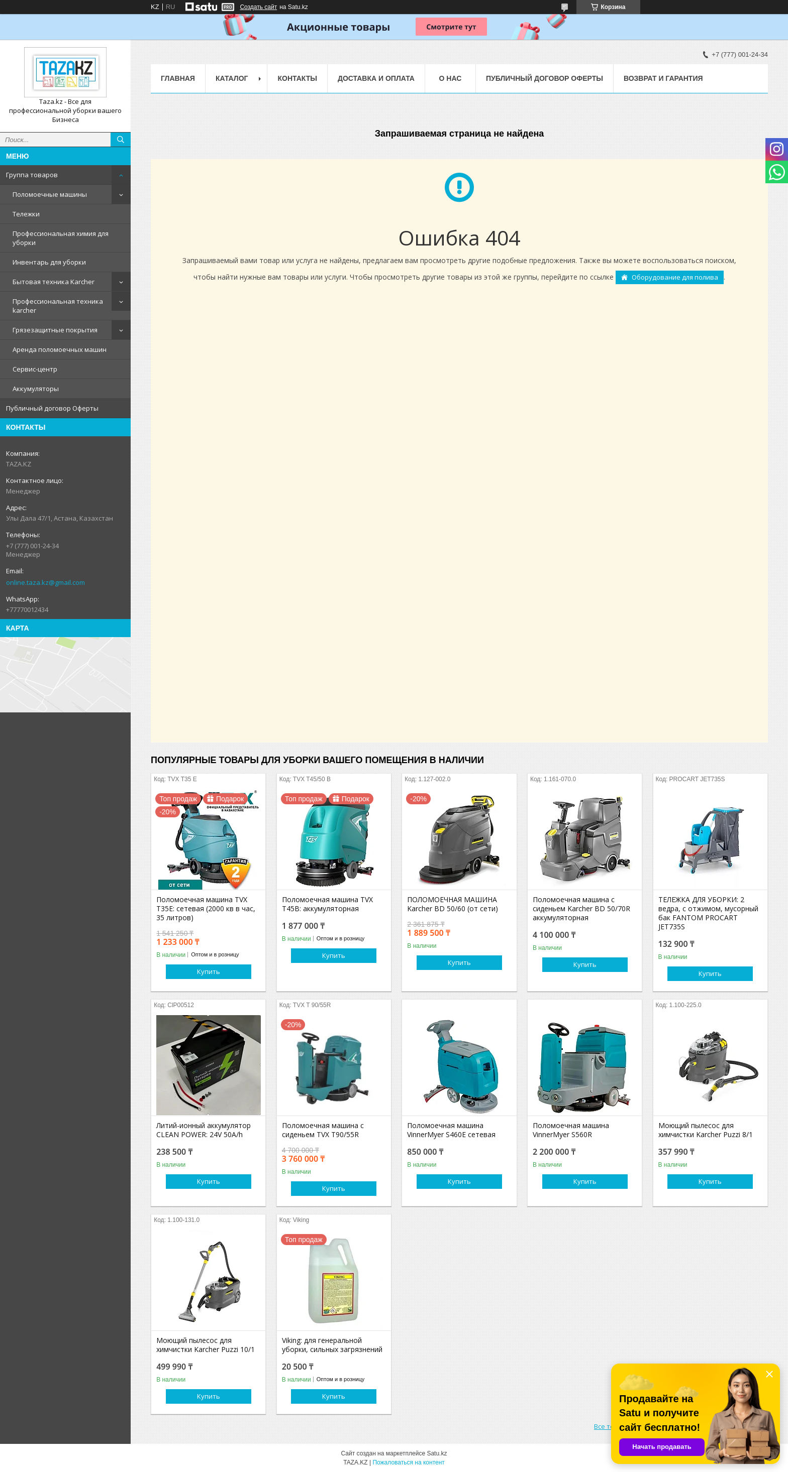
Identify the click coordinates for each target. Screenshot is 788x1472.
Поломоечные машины (50, 194)
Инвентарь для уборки (49, 262)
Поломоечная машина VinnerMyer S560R (571, 1130)
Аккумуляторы (36, 388)
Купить (208, 971)
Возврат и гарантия (663, 78)
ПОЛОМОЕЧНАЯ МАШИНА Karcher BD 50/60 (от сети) (452, 904)
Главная (178, 78)
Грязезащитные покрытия (55, 329)
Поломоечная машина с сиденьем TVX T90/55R (323, 1130)
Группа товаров (32, 174)
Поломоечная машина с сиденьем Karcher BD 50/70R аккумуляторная (581, 908)
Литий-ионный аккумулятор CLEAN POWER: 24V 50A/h (203, 1130)
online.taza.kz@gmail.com (45, 582)
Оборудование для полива (675, 277)
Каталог (232, 78)
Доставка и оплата (376, 78)
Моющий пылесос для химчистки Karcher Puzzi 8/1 (705, 1130)
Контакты (297, 78)
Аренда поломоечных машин (60, 349)
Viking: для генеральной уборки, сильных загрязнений (332, 1345)
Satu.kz (437, 1453)
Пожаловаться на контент (408, 1462)
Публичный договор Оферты (52, 408)
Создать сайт (258, 7)
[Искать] (121, 139)
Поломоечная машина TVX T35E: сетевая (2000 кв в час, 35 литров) (205, 908)
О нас (450, 78)
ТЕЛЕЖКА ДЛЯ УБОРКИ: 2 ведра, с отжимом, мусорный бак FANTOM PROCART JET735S (708, 913)
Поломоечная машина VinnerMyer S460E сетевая (451, 1130)
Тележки (26, 213)
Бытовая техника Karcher (53, 281)
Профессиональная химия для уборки (61, 238)
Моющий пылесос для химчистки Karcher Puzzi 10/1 (205, 1345)
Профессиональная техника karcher (58, 306)
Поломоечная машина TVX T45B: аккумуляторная (327, 904)
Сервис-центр (35, 369)
